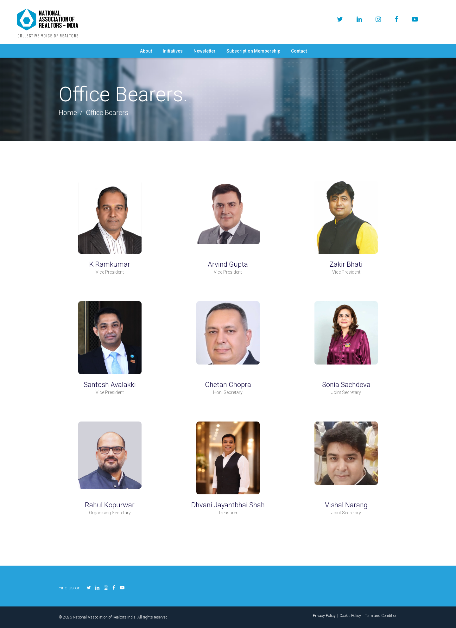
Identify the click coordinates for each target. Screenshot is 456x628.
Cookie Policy (350, 615)
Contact (299, 51)
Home (68, 113)
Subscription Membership (253, 51)
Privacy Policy (324, 615)
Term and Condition (381, 615)
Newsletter (204, 51)
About (146, 51)
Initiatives (173, 51)
